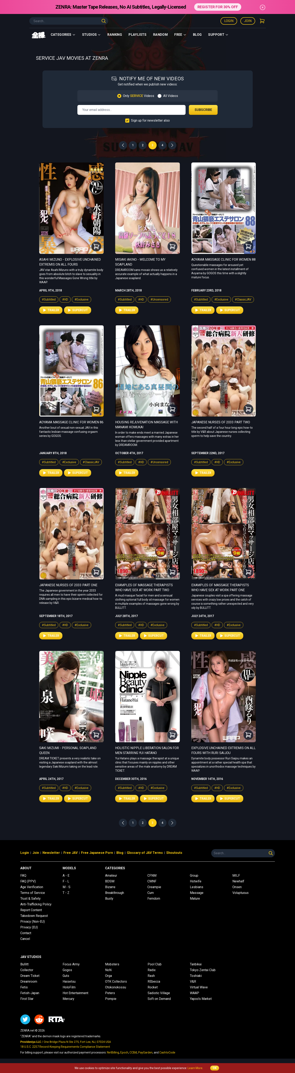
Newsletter (51, 853)
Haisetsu (69, 981)
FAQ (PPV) (28, 881)
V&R (193, 981)
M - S (66, 887)
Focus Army (71, 964)
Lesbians (196, 887)
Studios (91, 35)
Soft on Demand (159, 999)
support (218, 35)
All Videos (170, 96)
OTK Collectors (116, 981)
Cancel (25, 939)
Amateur (111, 875)
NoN (108, 970)
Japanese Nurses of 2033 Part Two (220, 422)
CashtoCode (167, 1052)
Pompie (110, 999)
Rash (151, 976)
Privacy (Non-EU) (32, 921)
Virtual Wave (199, 987)
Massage (196, 893)
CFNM (151, 875)
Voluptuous (240, 893)
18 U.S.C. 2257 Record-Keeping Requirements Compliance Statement (65, 1046)
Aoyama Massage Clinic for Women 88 (223, 259)
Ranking (114, 35)
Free (180, 35)
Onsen (237, 887)
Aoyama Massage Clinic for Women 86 (71, 422)
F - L (66, 881)
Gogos (67, 970)
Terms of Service (32, 893)
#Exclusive (81, 299)
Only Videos (138, 96)
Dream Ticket (29, 976)
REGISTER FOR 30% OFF (217, 7)
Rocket (153, 987)
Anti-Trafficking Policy (36, 904)
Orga (108, 976)
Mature (195, 898)
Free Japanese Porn (97, 853)
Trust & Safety (30, 898)
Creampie (154, 887)
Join (247, 21)
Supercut (77, 310)
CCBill (133, 1052)
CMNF (151, 881)
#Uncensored (159, 299)
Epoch (124, 1052)
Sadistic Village (159, 993)
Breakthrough (114, 893)
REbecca (154, 981)
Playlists (138, 35)
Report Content (31, 910)
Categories (63, 35)
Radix (152, 970)
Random (160, 35)
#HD (65, 299)
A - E (66, 875)
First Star (26, 999)
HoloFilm (69, 987)
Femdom (153, 898)
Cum (150, 893)
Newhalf (238, 881)
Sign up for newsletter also (150, 120)
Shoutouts (174, 853)
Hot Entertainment (75, 993)
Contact (25, 933)
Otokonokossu (115, 987)
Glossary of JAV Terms (145, 853)
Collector (26, 970)
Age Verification (31, 887)
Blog (197, 35)
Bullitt (24, 964)
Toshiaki (196, 976)
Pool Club (155, 964)
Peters (110, 993)
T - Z (66, 893)
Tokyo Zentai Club (203, 970)
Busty (109, 898)
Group (194, 875)
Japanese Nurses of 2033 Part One (68, 585)
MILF (236, 875)
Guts (66, 976)
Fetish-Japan (29, 993)
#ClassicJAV (243, 299)
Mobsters (112, 964)
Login (228, 21)
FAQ (23, 875)
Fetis (24, 987)
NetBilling (113, 1052)
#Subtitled (49, 299)
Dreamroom (28, 981)
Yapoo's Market (201, 999)
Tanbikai (196, 964)
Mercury (68, 999)
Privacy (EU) (29, 927)
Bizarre (110, 887)
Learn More (195, 1068)
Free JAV (70, 853)
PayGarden (145, 1052)
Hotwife (195, 881)
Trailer (50, 310)
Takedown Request (34, 916)
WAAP (194, 993)
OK (215, 1068)
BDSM (109, 881)
